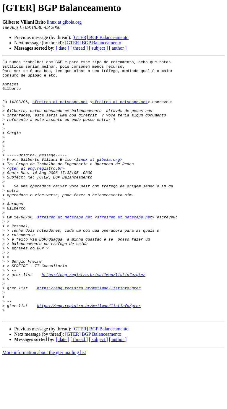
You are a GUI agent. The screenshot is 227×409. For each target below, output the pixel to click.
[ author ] (118, 48)
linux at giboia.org (64, 22)
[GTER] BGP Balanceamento (100, 37)
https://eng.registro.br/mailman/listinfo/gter (93, 318)
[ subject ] (98, 48)
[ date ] (62, 48)
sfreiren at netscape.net (59, 110)
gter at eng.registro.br (35, 190)
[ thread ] (79, 48)
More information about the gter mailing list (44, 403)
